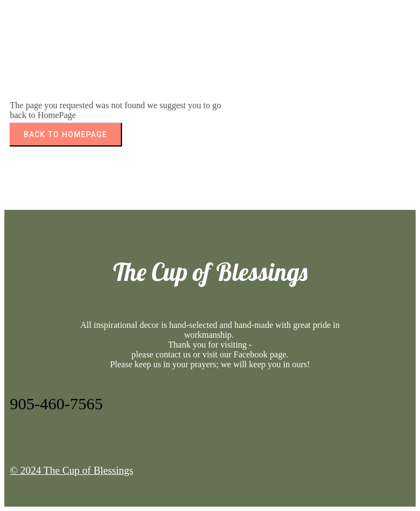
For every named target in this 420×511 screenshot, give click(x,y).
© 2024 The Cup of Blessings (71, 470)
